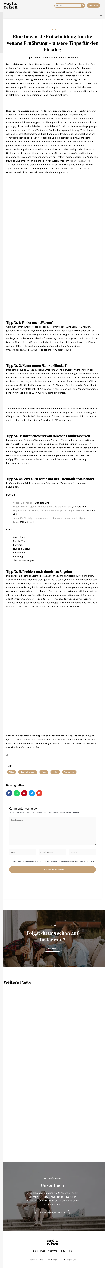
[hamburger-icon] (100, 14)
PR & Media (66, 1250)
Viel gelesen (69, 772)
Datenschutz (45, 1260)
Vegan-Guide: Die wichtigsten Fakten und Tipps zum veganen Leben (48, 510)
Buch (43, 1250)
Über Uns (52, 1250)
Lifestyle (52, 29)
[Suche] (83, 5)
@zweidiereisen (36, 739)
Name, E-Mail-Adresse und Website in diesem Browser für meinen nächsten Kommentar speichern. (53, 861)
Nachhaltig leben (28, 772)
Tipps (44, 772)
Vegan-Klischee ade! (36, 381)
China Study (16, 455)
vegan (55, 772)
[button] (9, 793)
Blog (35, 1250)
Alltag (11, 772)
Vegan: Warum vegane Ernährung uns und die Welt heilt (42, 506)
